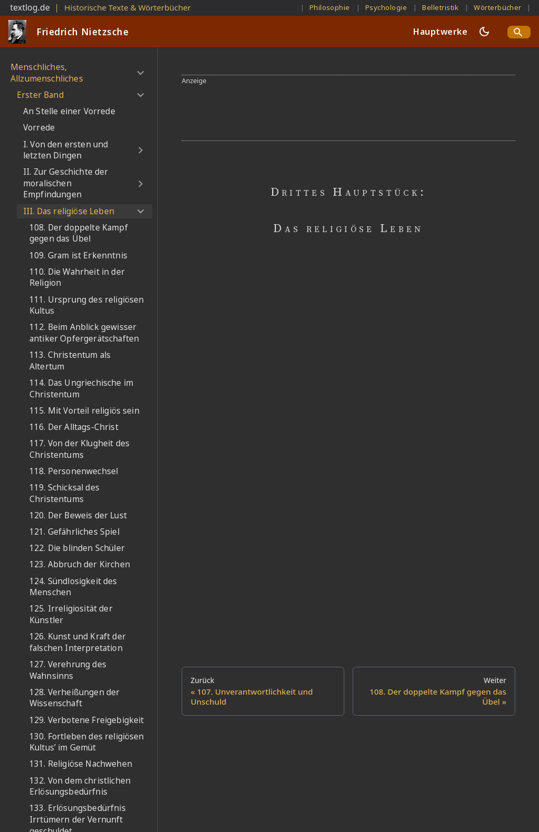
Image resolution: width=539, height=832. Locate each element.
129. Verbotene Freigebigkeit (86, 720)
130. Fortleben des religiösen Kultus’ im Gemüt (86, 742)
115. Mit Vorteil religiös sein (84, 410)
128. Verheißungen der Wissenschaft (74, 698)
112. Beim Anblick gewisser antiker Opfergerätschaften (84, 333)
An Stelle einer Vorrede (69, 111)
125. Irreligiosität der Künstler (71, 614)
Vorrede (39, 127)
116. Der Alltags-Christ (73, 427)
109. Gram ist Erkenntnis (78, 255)
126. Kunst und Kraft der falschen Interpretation (77, 642)
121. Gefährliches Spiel (74, 531)
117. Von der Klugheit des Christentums (79, 449)
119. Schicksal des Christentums (64, 493)
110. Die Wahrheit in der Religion (77, 277)
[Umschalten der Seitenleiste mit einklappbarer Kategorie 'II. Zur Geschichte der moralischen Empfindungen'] (140, 183)
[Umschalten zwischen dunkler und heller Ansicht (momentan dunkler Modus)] (484, 31)
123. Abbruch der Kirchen (79, 564)
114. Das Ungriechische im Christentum (81, 388)
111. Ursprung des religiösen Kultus (86, 305)
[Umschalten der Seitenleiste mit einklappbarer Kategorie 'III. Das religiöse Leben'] (140, 211)
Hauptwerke (440, 31)
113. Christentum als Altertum (70, 360)
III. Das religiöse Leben (68, 211)
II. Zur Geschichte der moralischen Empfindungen (65, 183)
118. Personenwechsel (73, 471)
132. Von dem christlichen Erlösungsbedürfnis (80, 786)
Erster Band (40, 95)
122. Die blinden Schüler (77, 548)
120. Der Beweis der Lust (78, 515)
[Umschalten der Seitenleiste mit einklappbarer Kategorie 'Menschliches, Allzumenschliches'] (140, 73)
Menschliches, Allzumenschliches (47, 73)
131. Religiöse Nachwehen (80, 763)
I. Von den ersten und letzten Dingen (65, 150)
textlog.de (30, 7)
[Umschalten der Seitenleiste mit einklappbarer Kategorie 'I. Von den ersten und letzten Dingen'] (140, 150)
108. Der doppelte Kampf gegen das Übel (78, 233)
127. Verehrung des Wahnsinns (67, 670)
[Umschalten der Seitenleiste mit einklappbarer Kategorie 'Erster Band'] (140, 95)
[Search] (519, 32)
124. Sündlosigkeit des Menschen (73, 587)
